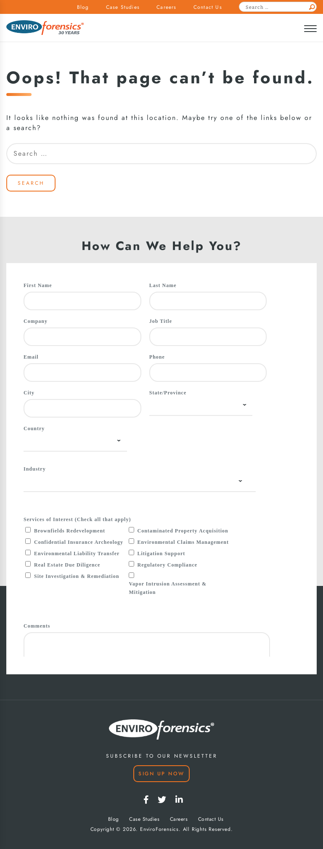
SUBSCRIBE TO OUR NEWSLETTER (161, 756)
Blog (83, 7)
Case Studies (123, 7)
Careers (166, 7)
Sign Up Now (161, 773)
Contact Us (207, 7)
